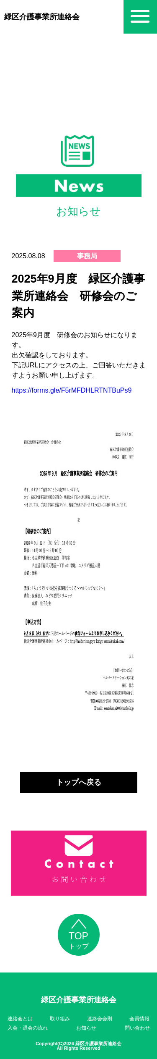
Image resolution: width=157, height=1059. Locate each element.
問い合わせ (137, 1028)
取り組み (60, 1019)
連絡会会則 (99, 1019)
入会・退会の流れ (28, 1028)
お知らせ (86, 1028)
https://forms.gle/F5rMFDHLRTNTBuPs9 (72, 390)
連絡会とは (20, 1019)
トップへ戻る (78, 782)
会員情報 (139, 1019)
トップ (79, 936)
